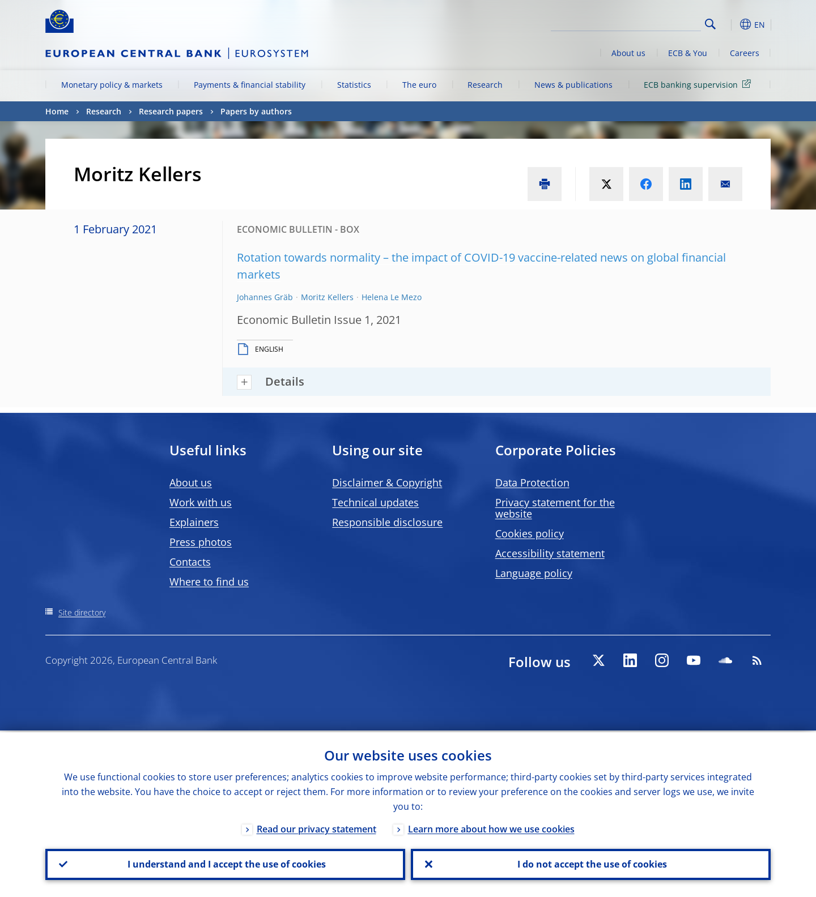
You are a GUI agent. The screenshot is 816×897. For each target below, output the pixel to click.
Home (57, 111)
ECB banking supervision (699, 84)
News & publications (573, 84)
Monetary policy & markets (112, 84)
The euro (419, 84)
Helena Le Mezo (392, 297)
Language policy (533, 573)
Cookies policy (529, 533)
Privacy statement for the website (555, 508)
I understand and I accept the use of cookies (225, 863)
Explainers (194, 522)
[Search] (644, 22)
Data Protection (532, 482)
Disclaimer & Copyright (387, 482)
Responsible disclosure (387, 522)
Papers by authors (256, 111)
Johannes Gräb (265, 297)
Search (710, 24)
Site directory (81, 612)
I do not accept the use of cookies (591, 863)
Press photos (200, 542)
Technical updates (375, 502)
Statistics (354, 84)
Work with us (200, 502)
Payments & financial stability (249, 84)
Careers (744, 53)
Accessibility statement (550, 553)
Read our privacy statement (316, 827)
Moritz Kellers (327, 297)
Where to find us (209, 581)
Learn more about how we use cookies (491, 827)
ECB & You (687, 53)
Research (485, 84)
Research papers (171, 111)
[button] (731, 24)
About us (628, 53)
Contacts (190, 562)
